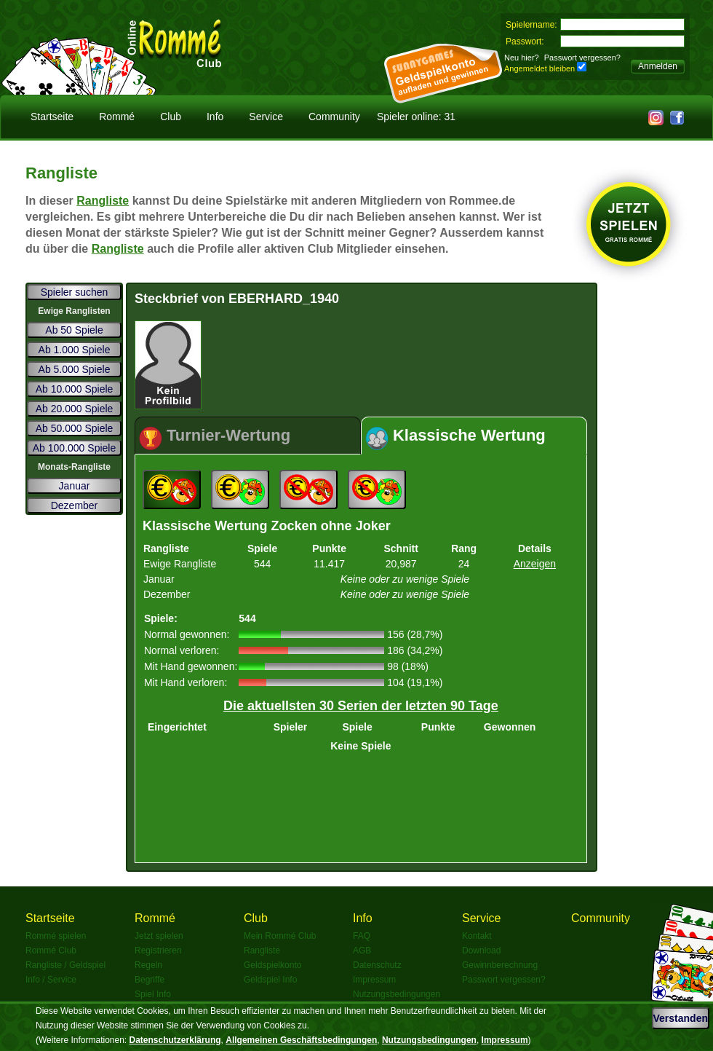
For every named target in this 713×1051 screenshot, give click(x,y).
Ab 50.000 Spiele (74, 428)
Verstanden (680, 1018)
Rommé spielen (55, 936)
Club (170, 116)
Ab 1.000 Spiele (75, 349)
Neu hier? (521, 57)
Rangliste (102, 200)
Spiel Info (153, 994)
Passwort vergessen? (582, 57)
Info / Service (50, 979)
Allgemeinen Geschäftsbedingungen (301, 1040)
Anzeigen (535, 564)
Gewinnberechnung (500, 965)
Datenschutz (377, 965)
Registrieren (158, 950)
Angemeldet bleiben (539, 68)
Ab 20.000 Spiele (74, 408)
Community (334, 116)
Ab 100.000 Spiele (74, 448)
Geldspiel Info (270, 979)
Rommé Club (50, 950)
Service (266, 116)
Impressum (374, 979)
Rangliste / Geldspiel (65, 965)
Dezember (74, 505)
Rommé (117, 116)
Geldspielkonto (272, 965)
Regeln (148, 965)
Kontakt (477, 936)
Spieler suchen (74, 292)
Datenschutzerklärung (175, 1040)
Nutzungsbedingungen (396, 994)
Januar (74, 486)
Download (481, 950)
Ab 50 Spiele (74, 330)
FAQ (361, 936)
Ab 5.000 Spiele (75, 369)
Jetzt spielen (159, 936)
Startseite (52, 116)
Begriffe (149, 979)
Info (215, 116)
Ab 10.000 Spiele (74, 389)
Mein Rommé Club (280, 936)
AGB (362, 950)
